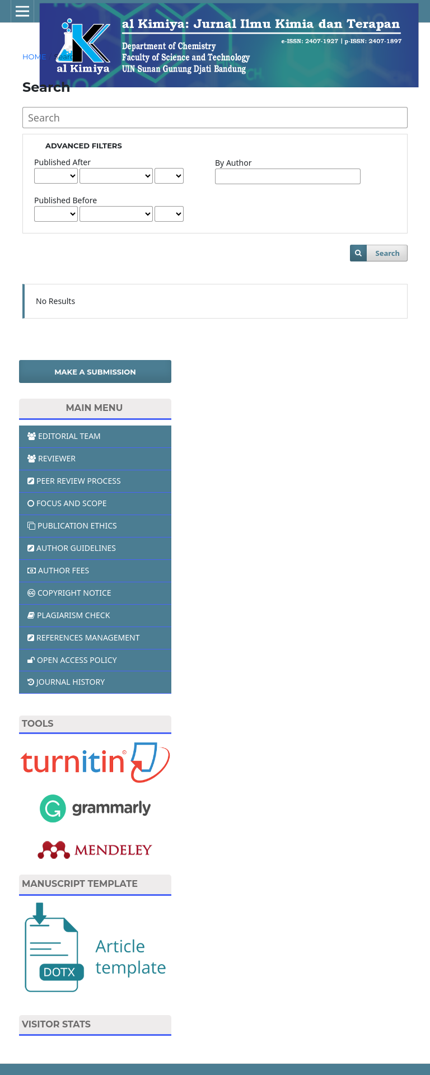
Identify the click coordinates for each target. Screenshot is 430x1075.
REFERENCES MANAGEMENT (83, 637)
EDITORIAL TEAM (64, 436)
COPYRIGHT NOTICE (69, 592)
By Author (233, 162)
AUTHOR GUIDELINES (71, 548)
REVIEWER (51, 458)
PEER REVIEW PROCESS (74, 480)
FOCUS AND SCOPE (67, 503)
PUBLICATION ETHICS (72, 525)
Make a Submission (95, 371)
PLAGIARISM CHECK (68, 615)
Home (34, 56)
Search (387, 253)
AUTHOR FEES (58, 570)
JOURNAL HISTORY (66, 681)
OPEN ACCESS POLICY (72, 660)
